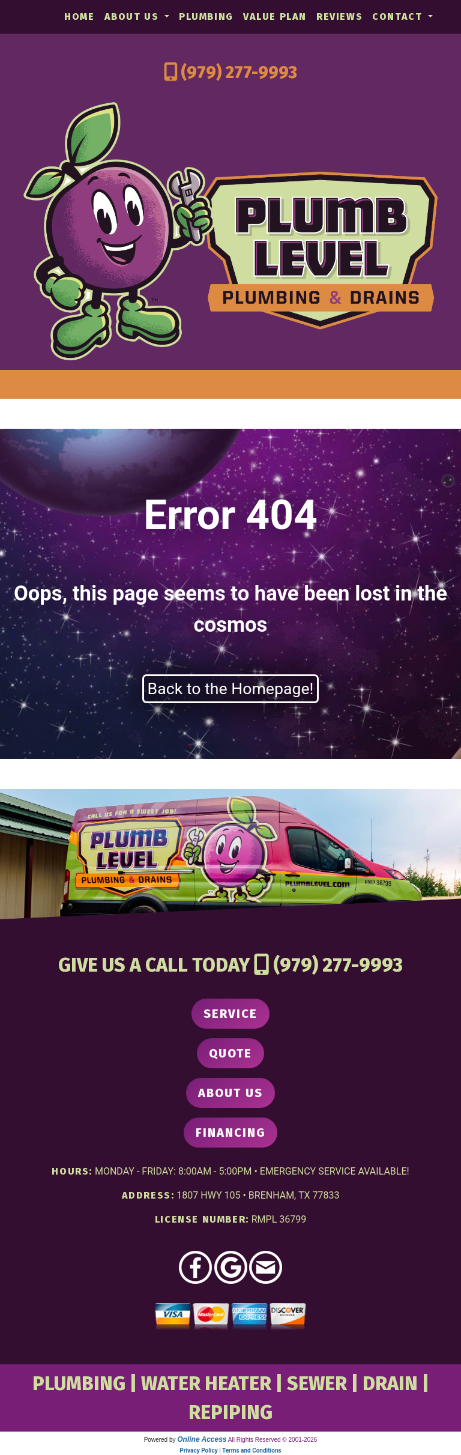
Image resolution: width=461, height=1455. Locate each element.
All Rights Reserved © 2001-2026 (273, 1439)
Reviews (339, 16)
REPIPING (230, 1412)
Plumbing (206, 16)
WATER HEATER (206, 1383)
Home (79, 16)
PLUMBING (78, 1383)
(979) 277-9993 (239, 72)
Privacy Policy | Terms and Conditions (230, 1450)
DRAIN (390, 1383)
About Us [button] (133, 16)
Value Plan (275, 16)
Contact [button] (399, 16)
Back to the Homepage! (231, 688)
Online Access (201, 1439)
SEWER (317, 1383)
